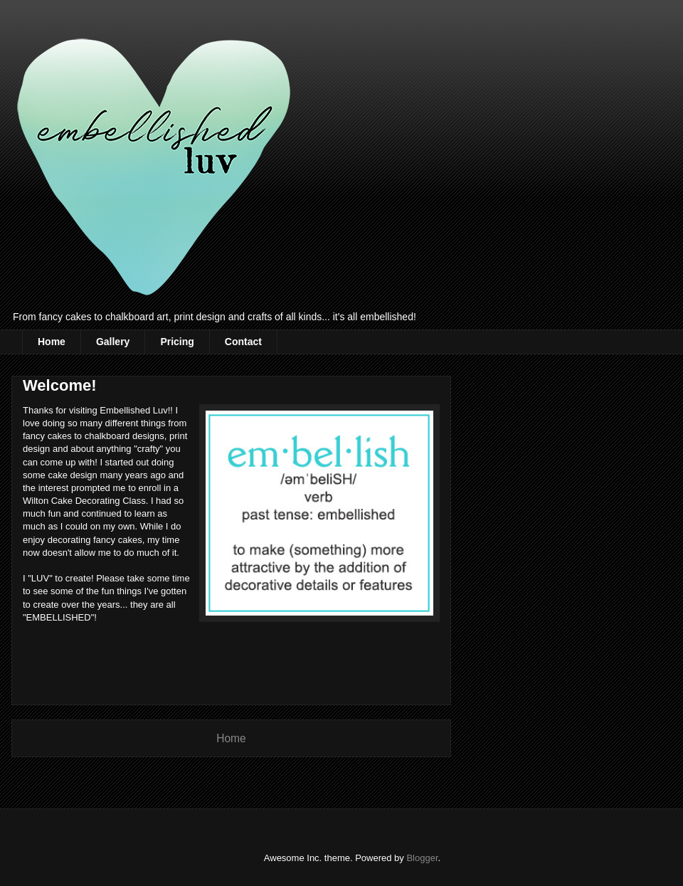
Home (51, 341)
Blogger (422, 858)
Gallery (112, 341)
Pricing (177, 341)
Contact (243, 341)
